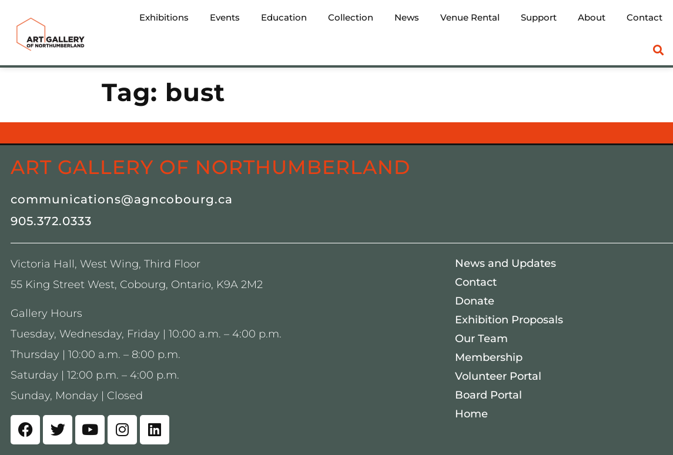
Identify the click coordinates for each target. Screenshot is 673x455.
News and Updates (505, 263)
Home (471, 413)
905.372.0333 (51, 221)
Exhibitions (164, 17)
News (406, 17)
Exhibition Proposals (509, 319)
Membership (489, 357)
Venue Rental (470, 17)
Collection (350, 17)
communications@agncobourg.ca (122, 199)
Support (539, 17)
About (591, 17)
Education (284, 17)
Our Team (481, 338)
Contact (644, 17)
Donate (474, 301)
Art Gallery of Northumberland (210, 167)
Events (225, 17)
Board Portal (488, 395)
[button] (658, 50)
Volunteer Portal (498, 376)
